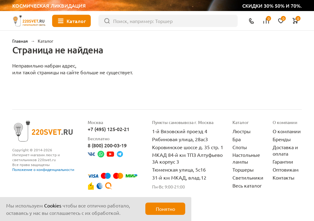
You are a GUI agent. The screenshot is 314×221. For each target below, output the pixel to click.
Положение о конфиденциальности (43, 169)
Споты (239, 147)
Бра (236, 139)
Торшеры (243, 169)
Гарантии (283, 161)
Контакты (283, 177)
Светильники (247, 177)
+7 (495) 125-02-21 (108, 129)
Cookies (52, 205)
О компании (287, 131)
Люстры (241, 131)
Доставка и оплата (285, 150)
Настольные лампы (246, 158)
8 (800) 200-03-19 (107, 145)
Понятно (165, 209)
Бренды (282, 139)
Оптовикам (286, 169)
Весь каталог (247, 185)
